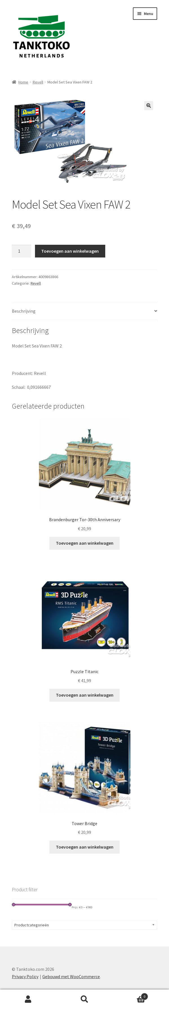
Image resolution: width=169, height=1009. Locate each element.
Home (23, 82)
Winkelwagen (130, 995)
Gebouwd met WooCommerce (71, 976)
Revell (38, 82)
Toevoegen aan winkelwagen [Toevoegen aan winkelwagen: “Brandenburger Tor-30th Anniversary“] (84, 543)
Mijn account (28, 999)
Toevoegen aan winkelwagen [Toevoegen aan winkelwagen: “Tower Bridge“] (84, 847)
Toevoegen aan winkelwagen (70, 251)
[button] (148, 105)
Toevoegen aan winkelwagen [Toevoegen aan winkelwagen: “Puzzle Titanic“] (84, 695)
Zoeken (84, 999)
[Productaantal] (21, 251)
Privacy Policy (25, 976)
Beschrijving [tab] (24, 311)
